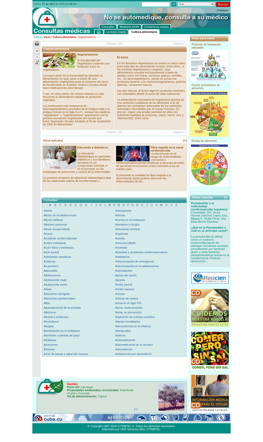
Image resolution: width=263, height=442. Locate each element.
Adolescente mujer (55, 279)
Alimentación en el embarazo (62, 330)
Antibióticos (122, 256)
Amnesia (49, 349)
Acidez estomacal (55, 242)
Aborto (48, 210)
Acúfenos (49, 261)
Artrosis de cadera (126, 298)
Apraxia (120, 279)
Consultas (46, 420)
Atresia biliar (123, 330)
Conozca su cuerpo (89, 420)
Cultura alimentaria (64, 37)
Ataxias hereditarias (127, 321)
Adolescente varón (55, 284)
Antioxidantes (123, 270)
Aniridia (120, 238)
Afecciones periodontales (59, 298)
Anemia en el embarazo (130, 219)
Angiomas (121, 233)
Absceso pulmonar (55, 224)
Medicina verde (64, 420)
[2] (120, 43)
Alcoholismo (51, 321)
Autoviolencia (123, 349)
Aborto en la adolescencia (60, 215)
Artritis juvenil (123, 284)
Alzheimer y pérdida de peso (61, 335)
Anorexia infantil (125, 242)
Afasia (48, 289)
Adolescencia (52, 275)
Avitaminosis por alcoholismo (133, 353)
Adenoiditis (51, 270)
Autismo (120, 335)
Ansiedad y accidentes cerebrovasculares (141, 252)
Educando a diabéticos (92, 147)
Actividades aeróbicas (57, 256)
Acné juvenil (51, 252)
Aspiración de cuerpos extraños (135, 316)
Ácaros (48, 233)
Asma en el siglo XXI (128, 303)
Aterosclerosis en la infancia (133, 326)
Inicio (47, 37)
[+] (185, 140)
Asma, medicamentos (129, 307)
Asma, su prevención (128, 312)
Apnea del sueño (126, 275)
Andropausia (123, 210)
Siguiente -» (180, 43)
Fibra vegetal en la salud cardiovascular (167, 149)
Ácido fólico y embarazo (59, 247)
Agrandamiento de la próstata (62, 307)
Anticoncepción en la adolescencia (137, 266)
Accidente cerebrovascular (60, 238)
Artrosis (120, 293)
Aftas (47, 303)
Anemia (120, 215)
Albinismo (50, 312)
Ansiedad (121, 247)
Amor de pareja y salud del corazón (66, 353)
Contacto (222, 10)
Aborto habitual (53, 219)
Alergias (49, 326)
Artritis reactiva (124, 289)
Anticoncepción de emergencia (134, 261)
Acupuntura (51, 266)
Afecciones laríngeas (57, 293)
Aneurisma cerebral (127, 229)
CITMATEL (154, 429)
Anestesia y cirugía (127, 224)
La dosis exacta (113, 420)
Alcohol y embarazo (56, 316)
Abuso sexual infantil (57, 229)
